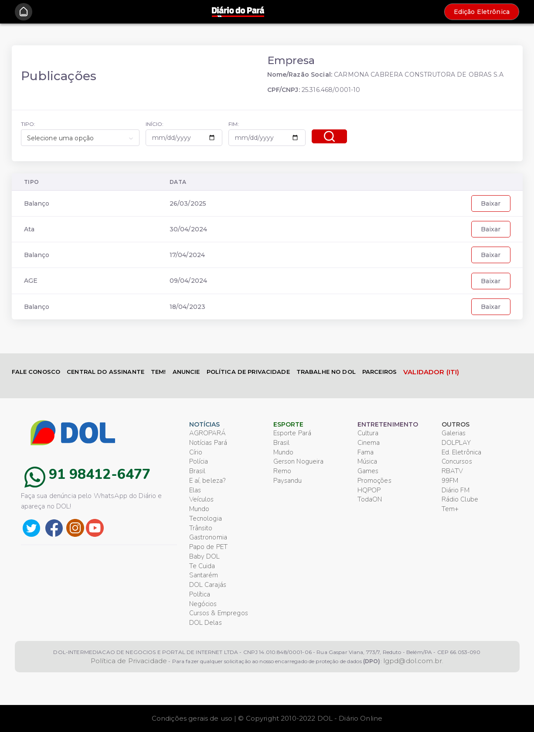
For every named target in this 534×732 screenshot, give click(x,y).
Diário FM (455, 490)
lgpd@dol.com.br (412, 661)
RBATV (452, 471)
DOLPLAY (456, 442)
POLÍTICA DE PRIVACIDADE (248, 371)
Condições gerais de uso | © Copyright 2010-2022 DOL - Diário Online (267, 718)
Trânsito (201, 528)
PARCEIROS (379, 371)
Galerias (454, 433)
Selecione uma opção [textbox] (60, 138)
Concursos (457, 461)
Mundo (199, 509)
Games (368, 471)
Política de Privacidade (129, 661)
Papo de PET (208, 546)
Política (200, 594)
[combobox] (80, 137)
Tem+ (450, 509)
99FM (450, 480)
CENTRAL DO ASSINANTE (105, 371)
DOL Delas (205, 622)
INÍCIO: (155, 124)
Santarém (203, 575)
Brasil (197, 471)
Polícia (198, 461)
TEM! (158, 371)
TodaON (369, 499)
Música (367, 461)
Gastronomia (208, 537)
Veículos (201, 499)
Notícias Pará (208, 442)
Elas (195, 490)
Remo (282, 471)
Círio (196, 452)
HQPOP (369, 490)
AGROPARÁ (207, 433)
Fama (365, 452)
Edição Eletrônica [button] (482, 12)
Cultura (368, 433)
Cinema (368, 442)
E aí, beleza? (207, 480)
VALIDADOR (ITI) (431, 372)
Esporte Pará (292, 433)
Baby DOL (204, 556)
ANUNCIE (186, 371)
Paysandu (287, 480)
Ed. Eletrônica (462, 452)
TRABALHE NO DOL (326, 371)
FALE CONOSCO (36, 371)
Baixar (491, 203)
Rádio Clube (460, 499)
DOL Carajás (208, 584)
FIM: (233, 124)
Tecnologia (205, 518)
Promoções (374, 480)
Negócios (203, 604)
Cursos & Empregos (218, 613)
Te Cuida (202, 566)
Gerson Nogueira (298, 461)
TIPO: (28, 124)
